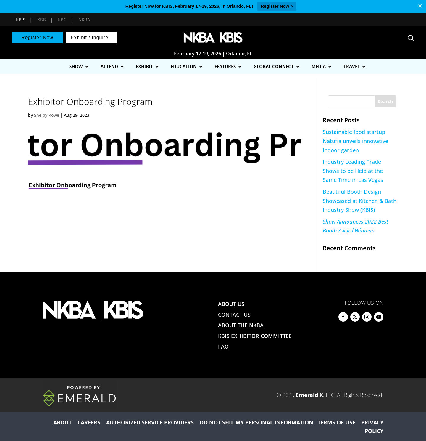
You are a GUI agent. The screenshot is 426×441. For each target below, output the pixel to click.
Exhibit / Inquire (89, 37)
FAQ (223, 346)
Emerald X (309, 394)
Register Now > (277, 6)
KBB (41, 20)
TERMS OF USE (336, 422)
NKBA (84, 20)
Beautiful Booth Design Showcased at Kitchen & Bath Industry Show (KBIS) (359, 200)
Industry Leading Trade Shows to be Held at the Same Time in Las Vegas (353, 170)
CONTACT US (234, 314)
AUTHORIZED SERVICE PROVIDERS (150, 422)
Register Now (37, 37)
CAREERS (89, 422)
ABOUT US (231, 303)
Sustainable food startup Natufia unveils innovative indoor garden (355, 140)
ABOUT (62, 422)
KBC (62, 20)
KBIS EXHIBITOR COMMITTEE (255, 335)
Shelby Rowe (46, 115)
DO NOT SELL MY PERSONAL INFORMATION (256, 422)
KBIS (20, 20)
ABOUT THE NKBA (241, 325)
